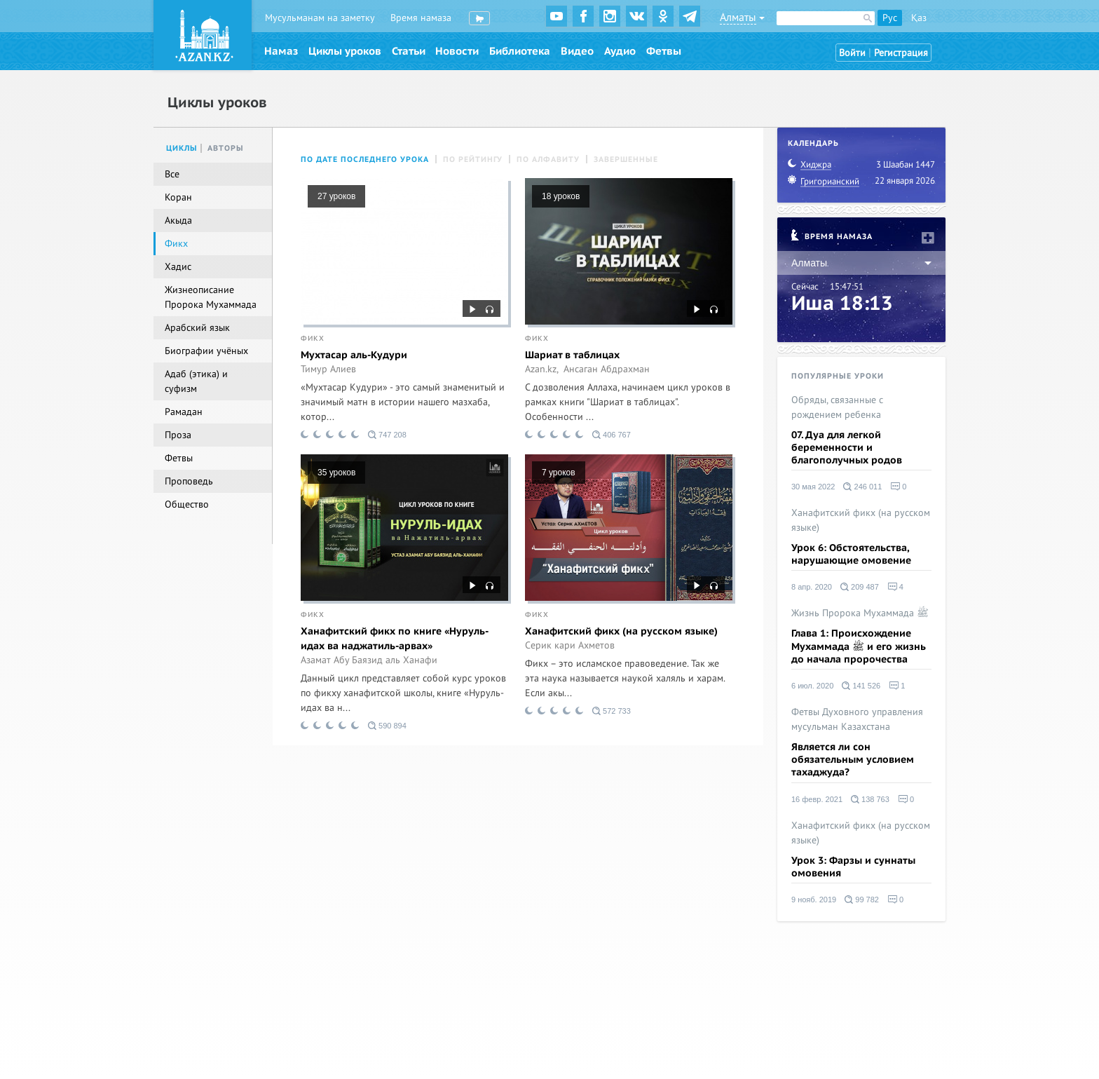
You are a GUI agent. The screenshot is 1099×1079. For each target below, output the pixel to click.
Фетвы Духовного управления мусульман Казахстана (857, 719)
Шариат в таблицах (572, 355)
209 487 (859, 587)
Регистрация (901, 53)
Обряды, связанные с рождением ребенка (837, 407)
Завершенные (626, 159)
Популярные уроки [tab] (837, 376)
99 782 (862, 899)
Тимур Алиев (328, 369)
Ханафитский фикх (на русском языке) (621, 631)
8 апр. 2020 (811, 587)
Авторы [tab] (225, 148)
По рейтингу (473, 159)
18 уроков (561, 196)
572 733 (611, 711)
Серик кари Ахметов (570, 646)
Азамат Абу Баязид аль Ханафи (369, 660)
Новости (457, 51)
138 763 (870, 799)
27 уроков (336, 196)
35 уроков (336, 472)
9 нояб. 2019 (813, 899)
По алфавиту (548, 159)
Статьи (408, 51)
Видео (577, 51)
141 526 (861, 685)
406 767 (611, 434)
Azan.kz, (542, 369)
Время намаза (420, 18)
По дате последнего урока (365, 159)
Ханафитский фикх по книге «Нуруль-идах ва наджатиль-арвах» (395, 638)
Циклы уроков (344, 51)
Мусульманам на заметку (320, 18)
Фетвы (663, 51)
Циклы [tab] (182, 148)
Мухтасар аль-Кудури (354, 355)
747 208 (387, 434)
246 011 (862, 486)
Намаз (281, 51)
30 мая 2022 (813, 486)
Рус (889, 18)
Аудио (620, 51)
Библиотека (519, 51)
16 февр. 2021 (816, 799)
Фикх (313, 338)
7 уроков (558, 472)
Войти (852, 53)
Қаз (919, 18)
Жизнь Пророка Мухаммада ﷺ (860, 613)
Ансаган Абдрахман (607, 369)
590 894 (387, 725)
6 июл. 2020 (812, 685)
